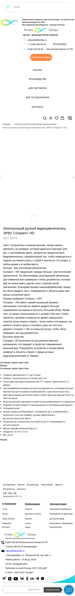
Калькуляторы (56, 527)
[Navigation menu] (70, 118)
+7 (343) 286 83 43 (37, 44)
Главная (6, 124)
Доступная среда (57, 519)
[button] (41, 57)
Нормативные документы (60, 509)
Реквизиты (6, 523)
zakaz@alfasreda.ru (37, 40)
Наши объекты (8, 519)
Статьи (28, 523)
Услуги (5, 514)
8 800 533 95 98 (35, 49)
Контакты (6, 527)
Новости (28, 509)
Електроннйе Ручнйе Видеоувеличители (36, 124)
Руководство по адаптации (61, 514)
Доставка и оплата (33, 514)
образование (67, 523)
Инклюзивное (55, 523)
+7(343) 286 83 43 (14, 546)
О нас (4, 509)
